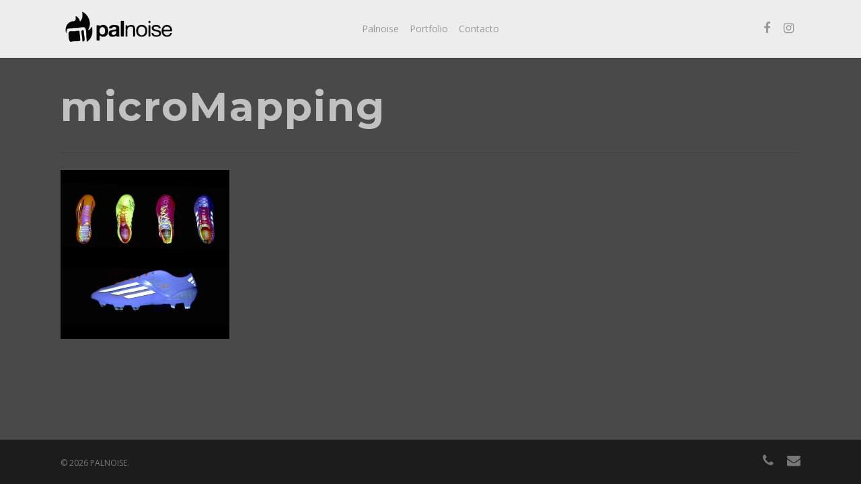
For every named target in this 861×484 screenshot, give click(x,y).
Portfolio (429, 28)
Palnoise (380, 28)
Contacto (479, 28)
